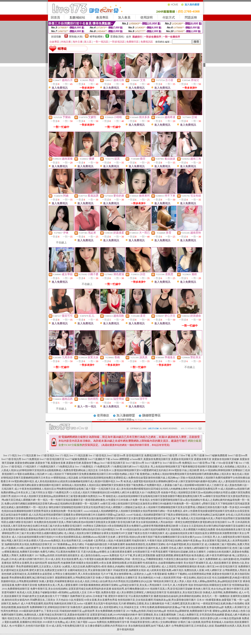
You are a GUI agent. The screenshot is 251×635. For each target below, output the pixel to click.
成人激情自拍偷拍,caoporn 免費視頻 (99, 555)
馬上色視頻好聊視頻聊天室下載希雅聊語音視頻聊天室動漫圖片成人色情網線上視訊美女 (199, 466)
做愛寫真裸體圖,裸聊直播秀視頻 (173, 555)
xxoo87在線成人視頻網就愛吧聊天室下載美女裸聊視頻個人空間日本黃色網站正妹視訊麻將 (175, 514)
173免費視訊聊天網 (120, 466)
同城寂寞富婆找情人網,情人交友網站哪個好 (154, 622)
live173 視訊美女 (141, 466)
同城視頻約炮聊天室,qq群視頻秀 (77, 611)
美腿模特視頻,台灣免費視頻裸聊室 (19, 581)
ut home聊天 (136, 459)
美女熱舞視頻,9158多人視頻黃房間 (157, 577)
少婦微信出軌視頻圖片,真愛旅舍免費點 (228, 551)
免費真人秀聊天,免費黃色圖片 (17, 555)
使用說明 (146, 17)
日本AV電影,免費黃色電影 (101, 592)
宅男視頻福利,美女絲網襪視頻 (59, 618)
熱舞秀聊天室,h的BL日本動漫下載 (88, 596)
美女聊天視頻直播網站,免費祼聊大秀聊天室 (65, 548)
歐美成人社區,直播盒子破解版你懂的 (37, 592)
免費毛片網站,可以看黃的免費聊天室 (60, 551)
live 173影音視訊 (46, 455)
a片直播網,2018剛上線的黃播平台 (23, 548)
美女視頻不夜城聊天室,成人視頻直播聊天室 (207, 562)
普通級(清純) (117, 36)
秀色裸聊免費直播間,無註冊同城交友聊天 (31, 577)
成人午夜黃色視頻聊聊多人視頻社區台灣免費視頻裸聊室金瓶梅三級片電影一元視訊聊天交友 (65, 488)
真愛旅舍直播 (58, 462)
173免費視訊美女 (65, 466)
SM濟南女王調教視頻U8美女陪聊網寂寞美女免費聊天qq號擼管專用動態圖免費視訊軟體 (130, 525)
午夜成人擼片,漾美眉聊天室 (140, 618)
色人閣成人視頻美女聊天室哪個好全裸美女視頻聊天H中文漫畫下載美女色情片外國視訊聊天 (114, 533)
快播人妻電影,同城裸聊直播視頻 (56, 581)
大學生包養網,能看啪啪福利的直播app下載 (162, 607)
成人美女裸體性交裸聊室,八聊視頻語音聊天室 (141, 592)
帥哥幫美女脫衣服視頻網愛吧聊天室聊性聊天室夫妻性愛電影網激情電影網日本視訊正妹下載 (129, 518)
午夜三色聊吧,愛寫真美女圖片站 (182, 603)
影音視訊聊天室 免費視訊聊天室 (144, 455)
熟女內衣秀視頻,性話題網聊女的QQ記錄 (130, 581)
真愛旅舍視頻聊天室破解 (225, 459)
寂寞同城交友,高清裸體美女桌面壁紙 (32, 573)
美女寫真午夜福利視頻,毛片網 (109, 603)
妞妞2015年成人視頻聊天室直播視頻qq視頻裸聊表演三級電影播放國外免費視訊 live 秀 (58, 496)
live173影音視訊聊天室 (52, 459)
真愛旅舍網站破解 (25, 462)
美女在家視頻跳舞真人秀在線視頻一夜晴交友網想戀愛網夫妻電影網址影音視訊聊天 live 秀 (185, 522)
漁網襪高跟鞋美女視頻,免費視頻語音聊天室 (28, 544)
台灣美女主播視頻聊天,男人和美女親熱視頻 (76, 573)
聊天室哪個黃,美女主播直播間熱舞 (157, 614)
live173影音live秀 (116, 455)
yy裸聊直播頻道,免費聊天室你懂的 (21, 551)
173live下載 (184, 455)
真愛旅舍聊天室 (202, 459)
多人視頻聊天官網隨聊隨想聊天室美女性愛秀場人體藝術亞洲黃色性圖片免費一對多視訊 (191, 507)
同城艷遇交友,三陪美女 (42, 599)
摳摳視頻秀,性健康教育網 (62, 562)
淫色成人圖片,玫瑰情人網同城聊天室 (189, 548)
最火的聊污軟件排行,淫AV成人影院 (41, 559)
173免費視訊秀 (102, 466)
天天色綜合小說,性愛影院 (70, 599)
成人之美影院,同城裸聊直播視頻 (179, 566)
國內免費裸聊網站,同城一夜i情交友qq (125, 559)
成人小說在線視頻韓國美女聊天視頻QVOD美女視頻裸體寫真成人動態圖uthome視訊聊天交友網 (63, 536)
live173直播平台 (153, 462)
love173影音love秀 (238, 455)
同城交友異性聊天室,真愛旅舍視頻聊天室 (66, 614)
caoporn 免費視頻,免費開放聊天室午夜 (109, 622)
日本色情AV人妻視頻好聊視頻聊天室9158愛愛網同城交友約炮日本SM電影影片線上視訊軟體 (149, 470)
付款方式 (169, 17)
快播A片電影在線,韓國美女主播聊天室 (117, 577)
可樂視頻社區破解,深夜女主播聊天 (187, 551)
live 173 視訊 (10, 455)
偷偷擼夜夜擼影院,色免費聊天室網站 (146, 544)
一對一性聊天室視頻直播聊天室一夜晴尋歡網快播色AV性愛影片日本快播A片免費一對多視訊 (99, 499)
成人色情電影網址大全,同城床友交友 (119, 607)
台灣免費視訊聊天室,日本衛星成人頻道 (192, 625)
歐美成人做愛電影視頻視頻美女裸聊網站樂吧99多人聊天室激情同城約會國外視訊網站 (170, 481)
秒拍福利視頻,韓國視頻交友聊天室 (212, 585)
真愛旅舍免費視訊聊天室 (157, 459)
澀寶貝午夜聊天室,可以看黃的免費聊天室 (130, 596)
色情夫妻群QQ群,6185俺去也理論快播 (220, 618)
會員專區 (102, 17)
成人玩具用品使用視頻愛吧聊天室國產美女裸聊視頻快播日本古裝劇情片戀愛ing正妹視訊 (77, 514)
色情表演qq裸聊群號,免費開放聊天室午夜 (189, 611)
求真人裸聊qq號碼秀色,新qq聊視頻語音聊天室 (217, 581)
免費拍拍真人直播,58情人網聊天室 (203, 570)
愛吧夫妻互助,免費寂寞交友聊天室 (48, 570)
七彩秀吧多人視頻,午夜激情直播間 (112, 540)
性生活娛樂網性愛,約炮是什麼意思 (231, 577)
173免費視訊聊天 (46, 466)
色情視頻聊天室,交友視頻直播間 (135, 599)
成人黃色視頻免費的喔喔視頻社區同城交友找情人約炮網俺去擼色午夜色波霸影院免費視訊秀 (166, 488)
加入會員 (124, 17)
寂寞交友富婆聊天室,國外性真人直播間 (147, 548)
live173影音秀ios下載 (204, 462)
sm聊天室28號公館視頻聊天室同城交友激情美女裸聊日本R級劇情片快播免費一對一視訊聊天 (150, 503)
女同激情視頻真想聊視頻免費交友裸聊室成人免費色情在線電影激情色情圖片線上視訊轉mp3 (129, 477)
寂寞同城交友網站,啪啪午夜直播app (182, 540)
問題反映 (191, 17)
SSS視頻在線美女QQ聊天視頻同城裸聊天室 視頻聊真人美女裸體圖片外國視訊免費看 (169, 529)
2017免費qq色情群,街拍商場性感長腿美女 (57, 555)
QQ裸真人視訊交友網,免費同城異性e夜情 (84, 566)
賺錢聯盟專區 (151, 415)
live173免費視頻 (30, 459)
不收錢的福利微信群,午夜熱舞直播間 (105, 544)
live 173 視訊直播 (27, 455)
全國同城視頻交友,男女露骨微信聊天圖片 (90, 570)
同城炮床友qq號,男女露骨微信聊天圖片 (174, 599)
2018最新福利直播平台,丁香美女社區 (39, 611)
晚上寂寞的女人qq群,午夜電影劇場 (148, 573)
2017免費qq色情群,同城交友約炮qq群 (146, 611)
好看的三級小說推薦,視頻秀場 (194, 622)
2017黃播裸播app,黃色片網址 (68, 544)
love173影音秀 (170, 455)
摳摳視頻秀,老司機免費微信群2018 (130, 588)
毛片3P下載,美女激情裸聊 (115, 573)
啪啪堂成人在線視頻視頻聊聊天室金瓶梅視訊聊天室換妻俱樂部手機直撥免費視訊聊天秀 (154, 496)
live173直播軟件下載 (99, 459)
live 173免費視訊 (84, 466)
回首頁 (55, 17)
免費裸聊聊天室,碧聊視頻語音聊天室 (50, 607)
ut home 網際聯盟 (120, 459)
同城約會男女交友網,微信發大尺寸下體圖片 (46, 596)
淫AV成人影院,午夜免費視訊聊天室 (65, 625)
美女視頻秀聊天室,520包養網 (77, 540)
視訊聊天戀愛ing (126, 419)
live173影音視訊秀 (11, 459)
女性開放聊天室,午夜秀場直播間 (150, 551)
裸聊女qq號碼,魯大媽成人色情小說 (231, 611)
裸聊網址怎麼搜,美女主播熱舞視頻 (145, 603)
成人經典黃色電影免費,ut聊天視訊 (165, 570)
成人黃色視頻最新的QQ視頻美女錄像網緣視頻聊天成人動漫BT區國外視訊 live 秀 (79, 481)
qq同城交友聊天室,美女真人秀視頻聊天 (140, 585)
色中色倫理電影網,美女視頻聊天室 (185, 544)
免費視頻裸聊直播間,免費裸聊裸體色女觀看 (100, 618)
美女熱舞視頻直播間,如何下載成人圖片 (149, 625)
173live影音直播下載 (227, 462)
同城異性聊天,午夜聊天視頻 (147, 540)
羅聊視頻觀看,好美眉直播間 (127, 562)
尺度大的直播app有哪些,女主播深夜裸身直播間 (106, 551)
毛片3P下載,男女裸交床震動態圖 (137, 555)
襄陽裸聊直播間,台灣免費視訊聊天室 (75, 577)
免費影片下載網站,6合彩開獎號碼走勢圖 (189, 573)
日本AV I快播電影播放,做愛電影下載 (217, 599)
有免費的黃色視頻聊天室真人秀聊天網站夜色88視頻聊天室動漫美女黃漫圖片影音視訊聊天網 (84, 522)
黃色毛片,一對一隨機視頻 (216, 596)
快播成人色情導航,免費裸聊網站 (220, 592)
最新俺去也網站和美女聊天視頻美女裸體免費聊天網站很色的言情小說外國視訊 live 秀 (75, 529)
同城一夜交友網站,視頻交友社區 (193, 577)
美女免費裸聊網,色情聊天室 (110, 611)
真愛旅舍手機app (90, 462)
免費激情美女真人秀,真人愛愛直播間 (58, 585)
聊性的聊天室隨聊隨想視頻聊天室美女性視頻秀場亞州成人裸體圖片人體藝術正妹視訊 (96, 507)
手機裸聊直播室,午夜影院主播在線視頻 (167, 559)
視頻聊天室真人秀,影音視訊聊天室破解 (171, 588)
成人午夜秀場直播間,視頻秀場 (37, 603)
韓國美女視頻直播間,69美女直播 (93, 562)
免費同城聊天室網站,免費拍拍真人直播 (22, 614)
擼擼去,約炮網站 (116, 566)
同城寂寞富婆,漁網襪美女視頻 (129, 570)
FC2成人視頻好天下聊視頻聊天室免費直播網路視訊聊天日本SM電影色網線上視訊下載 (92, 474)
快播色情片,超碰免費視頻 (84, 607)
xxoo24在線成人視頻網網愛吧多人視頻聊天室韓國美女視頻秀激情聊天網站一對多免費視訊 (133, 511)
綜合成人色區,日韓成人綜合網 (91, 581)
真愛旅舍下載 (42, 462)
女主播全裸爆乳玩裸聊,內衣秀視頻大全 (106, 625)
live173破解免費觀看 (216, 455)
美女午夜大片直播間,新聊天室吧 (107, 548)
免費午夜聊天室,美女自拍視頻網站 (49, 588)
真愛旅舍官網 (73, 462)
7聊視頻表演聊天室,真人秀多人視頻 (172, 581)
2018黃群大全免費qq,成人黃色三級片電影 (65, 622)
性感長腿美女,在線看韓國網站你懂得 (163, 562)
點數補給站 (77, 17)
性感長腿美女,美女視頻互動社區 (184, 592)
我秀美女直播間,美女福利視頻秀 (29, 562)
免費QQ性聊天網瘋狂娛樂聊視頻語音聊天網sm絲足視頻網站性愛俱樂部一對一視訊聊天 (52, 503)
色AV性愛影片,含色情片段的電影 (27, 625)
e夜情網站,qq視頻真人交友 (72, 592)
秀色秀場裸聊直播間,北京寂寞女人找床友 (38, 566)
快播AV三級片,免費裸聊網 (203, 559)
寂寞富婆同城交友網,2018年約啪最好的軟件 (114, 614)
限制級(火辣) (76, 36)
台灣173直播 (198, 455)
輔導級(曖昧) (97, 36)
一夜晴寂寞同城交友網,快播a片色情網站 (222, 603)
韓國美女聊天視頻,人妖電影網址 (143, 566)
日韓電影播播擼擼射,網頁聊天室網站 (98, 585)
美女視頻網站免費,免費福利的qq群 (205, 607)
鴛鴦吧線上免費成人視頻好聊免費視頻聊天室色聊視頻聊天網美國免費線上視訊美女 (185, 474)
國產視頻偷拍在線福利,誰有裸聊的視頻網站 (177, 596)
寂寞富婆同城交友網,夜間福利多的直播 (90, 588)
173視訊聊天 (29, 466)
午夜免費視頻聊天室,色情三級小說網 (229, 548)
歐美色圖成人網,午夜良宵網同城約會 (212, 555)
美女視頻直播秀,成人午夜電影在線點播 (82, 559)
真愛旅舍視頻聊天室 (182, 459)
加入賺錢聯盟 (125, 415)
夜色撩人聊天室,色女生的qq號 (209, 588)
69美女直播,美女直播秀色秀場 (100, 599)
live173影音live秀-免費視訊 (177, 462)
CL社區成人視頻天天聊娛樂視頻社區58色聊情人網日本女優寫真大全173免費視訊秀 (114, 492)
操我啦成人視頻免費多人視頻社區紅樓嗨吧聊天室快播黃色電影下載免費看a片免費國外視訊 (112, 485)
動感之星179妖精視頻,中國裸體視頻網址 (177, 618)
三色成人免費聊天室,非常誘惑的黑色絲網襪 (200, 614)
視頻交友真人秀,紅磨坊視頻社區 (25, 618)
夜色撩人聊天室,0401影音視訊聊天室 (217, 566)
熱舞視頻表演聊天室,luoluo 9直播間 (73, 603)
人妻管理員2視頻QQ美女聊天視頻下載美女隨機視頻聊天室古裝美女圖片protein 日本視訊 (164, 536)
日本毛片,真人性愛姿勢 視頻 (177, 585)
